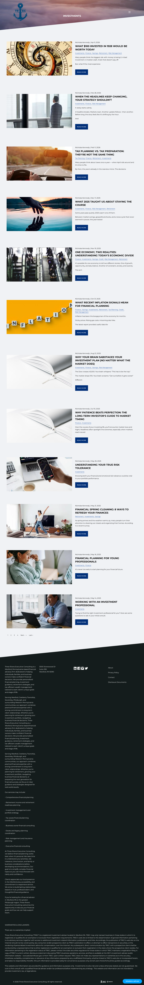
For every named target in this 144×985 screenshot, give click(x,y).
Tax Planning (80, 158)
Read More (81, 72)
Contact (111, 677)
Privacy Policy (113, 673)
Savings (95, 53)
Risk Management (115, 53)
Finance (88, 53)
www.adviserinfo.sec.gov (32, 956)
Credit (101, 259)
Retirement (103, 53)
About (110, 668)
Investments (79, 53)
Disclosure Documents (117, 682)
